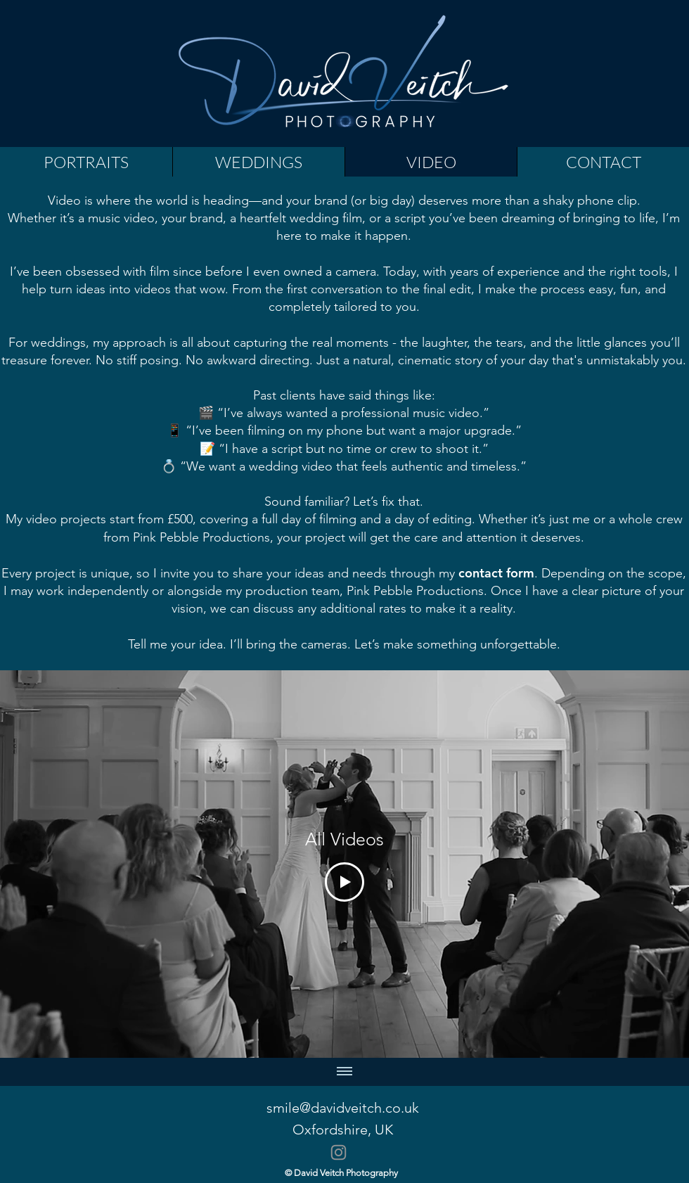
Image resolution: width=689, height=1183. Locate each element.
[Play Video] (344, 882)
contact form (496, 573)
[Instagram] (338, 1152)
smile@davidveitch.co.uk (342, 1107)
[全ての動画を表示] (344, 1072)
